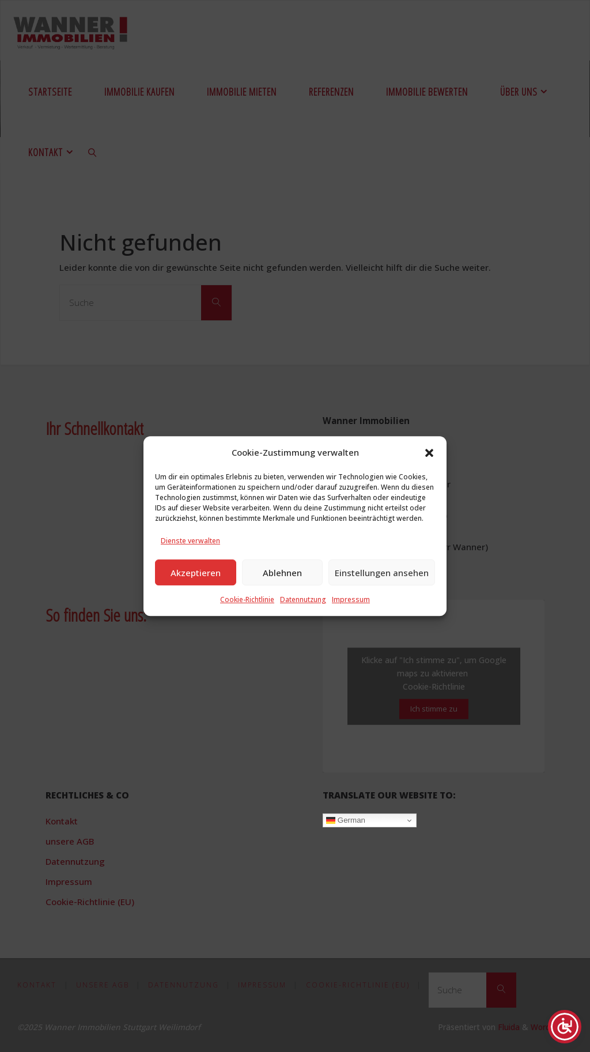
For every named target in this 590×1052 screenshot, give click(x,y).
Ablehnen (282, 573)
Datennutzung (303, 601)
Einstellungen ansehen (382, 573)
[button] (429, 453)
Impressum (351, 601)
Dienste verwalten (190, 542)
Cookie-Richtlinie (247, 601)
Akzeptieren (196, 573)
